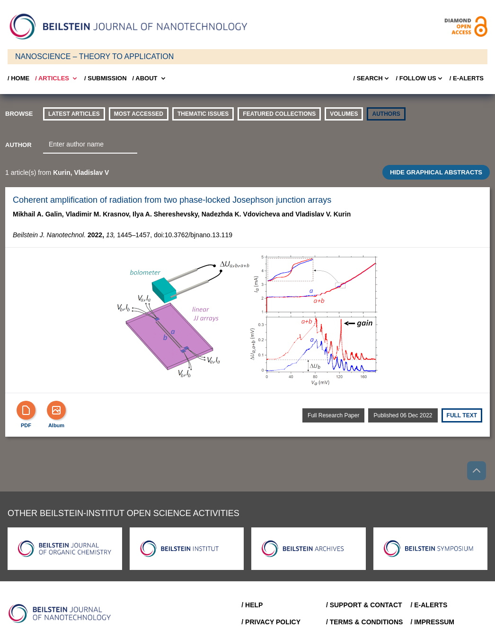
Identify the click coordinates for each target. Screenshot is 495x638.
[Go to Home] (62, 613)
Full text (462, 415)
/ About (150, 78)
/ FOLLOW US (420, 78)
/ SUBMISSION (105, 78)
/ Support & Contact (364, 605)
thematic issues (203, 114)
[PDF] (26, 410)
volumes (344, 114)
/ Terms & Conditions (364, 622)
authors (386, 114)
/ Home (18, 78)
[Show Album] (56, 410)
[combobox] (90, 145)
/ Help (252, 605)
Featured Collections (279, 114)
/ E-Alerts (467, 78)
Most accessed (138, 114)
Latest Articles (74, 114)
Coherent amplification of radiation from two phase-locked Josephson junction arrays (172, 200)
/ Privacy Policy (271, 622)
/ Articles (57, 78)
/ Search (371, 78)
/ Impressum (432, 622)
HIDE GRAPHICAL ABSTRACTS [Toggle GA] (436, 172)
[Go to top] (476, 470)
